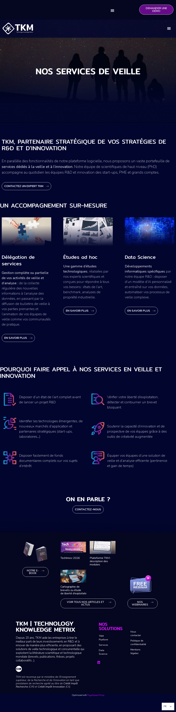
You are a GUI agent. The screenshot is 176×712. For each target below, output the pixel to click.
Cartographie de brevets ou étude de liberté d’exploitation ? (75, 590)
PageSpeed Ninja (95, 695)
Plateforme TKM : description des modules (100, 561)
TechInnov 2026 (70, 558)
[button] (112, 10)
